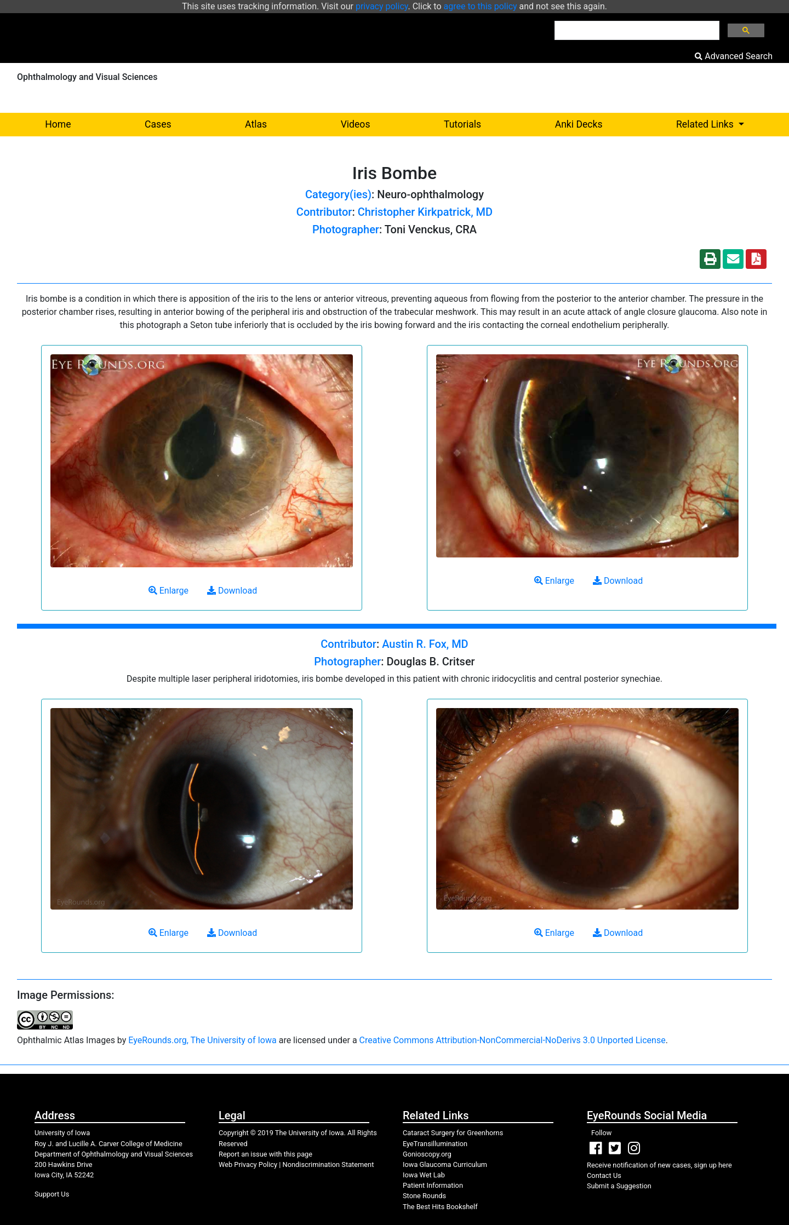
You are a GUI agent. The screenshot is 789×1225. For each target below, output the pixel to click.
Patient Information (433, 1185)
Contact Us (604, 1175)
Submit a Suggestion (619, 1186)
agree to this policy (480, 6)
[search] (636, 30)
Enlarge (168, 590)
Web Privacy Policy (248, 1164)
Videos (355, 124)
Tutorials (462, 124)
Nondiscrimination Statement (328, 1164)
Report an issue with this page (265, 1154)
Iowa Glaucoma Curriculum (445, 1164)
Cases (158, 124)
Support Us (52, 1194)
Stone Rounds (424, 1196)
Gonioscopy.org (427, 1154)
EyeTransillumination (435, 1144)
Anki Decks (579, 124)
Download (232, 590)
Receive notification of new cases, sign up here (659, 1165)
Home (58, 124)
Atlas (256, 124)
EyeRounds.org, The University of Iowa (202, 1040)
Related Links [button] (728, 123)
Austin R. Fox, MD (425, 644)
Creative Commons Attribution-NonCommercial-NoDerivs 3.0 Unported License (512, 1040)
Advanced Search (734, 56)
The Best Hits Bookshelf (440, 1207)
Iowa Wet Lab (424, 1175)
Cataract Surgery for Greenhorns (453, 1133)
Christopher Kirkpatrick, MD (425, 211)
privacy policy (382, 6)
